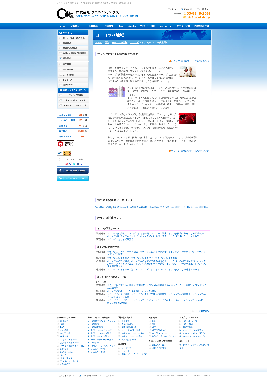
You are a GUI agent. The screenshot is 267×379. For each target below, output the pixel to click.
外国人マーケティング (101, 330)
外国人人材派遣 (159, 348)
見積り (76, 26)
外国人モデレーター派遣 (102, 339)
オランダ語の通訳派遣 (118, 294)
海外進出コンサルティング (103, 321)
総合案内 (64, 321)
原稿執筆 (95, 342)
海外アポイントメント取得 (103, 345)
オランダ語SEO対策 (117, 303)
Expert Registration (128, 26)
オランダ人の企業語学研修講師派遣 (149, 261)
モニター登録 (183, 26)
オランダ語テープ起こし (119, 300)
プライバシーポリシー (70, 361)
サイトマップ (66, 358)
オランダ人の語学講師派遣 (181, 261)
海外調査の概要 (103, 207)
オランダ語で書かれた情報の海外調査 (126, 285)
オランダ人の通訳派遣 (118, 261)
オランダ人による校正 (166, 257)
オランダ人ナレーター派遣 (179, 263)
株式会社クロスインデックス (98, 13)
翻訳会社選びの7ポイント (164, 336)
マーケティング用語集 (73, 95)
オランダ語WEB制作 (194, 300)
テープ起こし (128, 348)
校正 (154, 327)
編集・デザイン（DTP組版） (135, 354)
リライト (126, 351)
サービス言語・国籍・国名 (72, 345)
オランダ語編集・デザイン (168, 300)
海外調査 (95, 324)
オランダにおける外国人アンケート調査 (147, 233)
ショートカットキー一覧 (73, 105)
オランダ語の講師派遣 (179, 294)
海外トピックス (73, 80)
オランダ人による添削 (142, 257)
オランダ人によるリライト (153, 269)
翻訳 (154, 321)
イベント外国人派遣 (131, 330)
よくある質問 (73, 74)
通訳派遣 (126, 321)
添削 (154, 324)
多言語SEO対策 (98, 352)
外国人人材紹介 (159, 345)
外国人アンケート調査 (101, 333)
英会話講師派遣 (129, 327)
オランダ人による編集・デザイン (185, 269)
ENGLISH (187, 9)
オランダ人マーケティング (181, 251)
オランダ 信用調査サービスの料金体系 (189, 61)
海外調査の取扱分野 (159, 207)
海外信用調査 (97, 327)
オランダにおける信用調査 (153, 236)
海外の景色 (188, 324)
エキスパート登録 (147, 26)
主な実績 (73, 64)
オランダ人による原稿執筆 (153, 251)
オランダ (134, 42)
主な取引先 (73, 69)
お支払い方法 (66, 352)
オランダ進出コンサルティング (122, 236)
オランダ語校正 (149, 291)
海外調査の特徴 (120, 207)
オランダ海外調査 (116, 233)
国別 (107, 42)
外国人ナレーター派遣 (132, 336)
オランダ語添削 (132, 291)
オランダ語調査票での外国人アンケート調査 (169, 285)
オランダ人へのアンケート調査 (122, 251)
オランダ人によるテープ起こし (122, 269)
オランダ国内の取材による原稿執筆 (186, 233)
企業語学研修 (128, 324)
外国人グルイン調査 (100, 336)
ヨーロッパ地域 (119, 42)
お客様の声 (73, 85)
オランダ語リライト (143, 300)
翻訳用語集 (188, 327)
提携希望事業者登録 (69, 342)
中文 (172, 9)
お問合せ (202, 9)
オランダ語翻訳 (115, 291)
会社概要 (93, 26)
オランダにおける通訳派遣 (120, 239)
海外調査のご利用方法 (182, 207)
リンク (63, 355)
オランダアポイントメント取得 (183, 236)
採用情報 (109, 26)
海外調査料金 (201, 207)
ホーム (98, 42)
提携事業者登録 (201, 26)
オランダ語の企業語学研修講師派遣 (149, 294)
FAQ (62, 327)
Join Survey (165, 26)
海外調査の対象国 (138, 207)
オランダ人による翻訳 (118, 257)
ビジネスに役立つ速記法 (73, 100)
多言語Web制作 (98, 349)
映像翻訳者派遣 (129, 339)
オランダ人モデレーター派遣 (150, 263)
